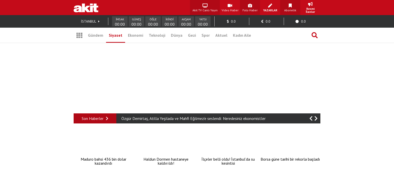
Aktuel (221, 35)
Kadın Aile (242, 35)
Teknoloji (157, 35)
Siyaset (115, 35)
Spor (206, 35)
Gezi (192, 35)
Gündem (95, 35)
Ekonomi (135, 35)
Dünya (176, 35)
